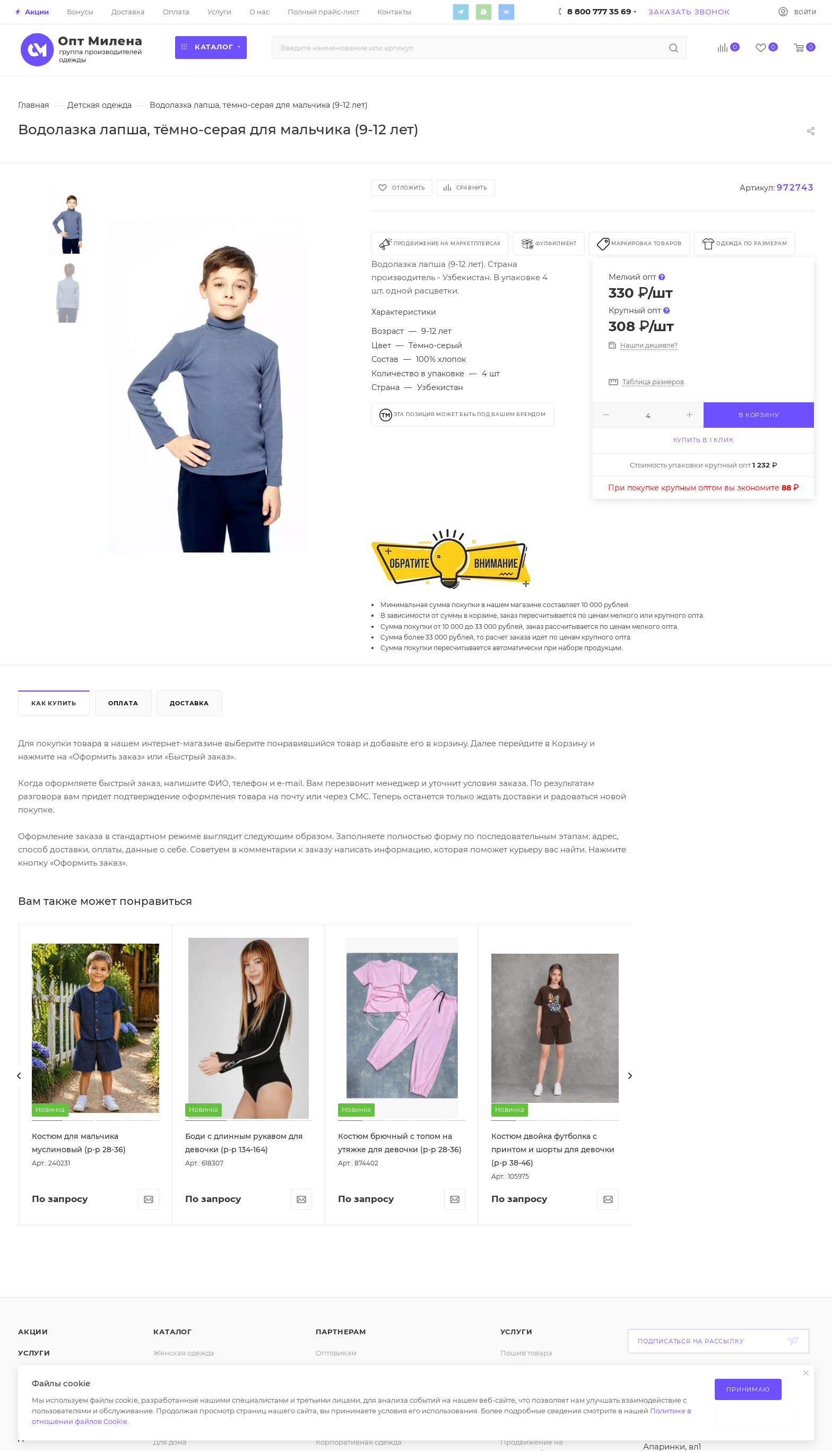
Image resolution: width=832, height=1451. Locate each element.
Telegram (461, 12)
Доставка (189, 703)
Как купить (53, 703)
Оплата (123, 703)
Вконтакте (506, 12)
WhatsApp (483, 12)
